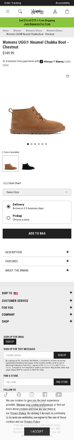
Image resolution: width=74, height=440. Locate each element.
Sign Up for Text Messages (19, 349)
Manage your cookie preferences (34, 404)
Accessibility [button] (63, 3)
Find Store (62, 382)
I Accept (37, 431)
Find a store (11, 375)
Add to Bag (37, 233)
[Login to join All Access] (37, 20)
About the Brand (37, 270)
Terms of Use (49, 365)
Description (37, 252)
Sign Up (10, 341)
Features (37, 261)
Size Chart (12, 183)
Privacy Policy (18, 413)
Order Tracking (12, 3)
